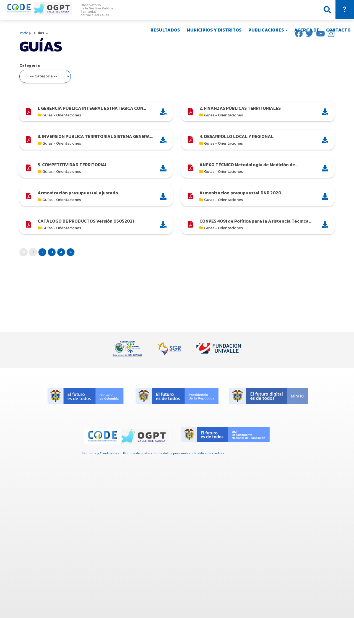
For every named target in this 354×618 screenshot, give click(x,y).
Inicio (23, 33)
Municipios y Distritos (214, 30)
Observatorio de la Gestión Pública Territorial (96, 8)
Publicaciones (268, 30)
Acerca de (306, 30)
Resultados (165, 30)
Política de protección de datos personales (156, 453)
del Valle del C (91, 14)
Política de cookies (209, 453)
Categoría (29, 65)
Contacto (338, 30)
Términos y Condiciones (100, 453)
